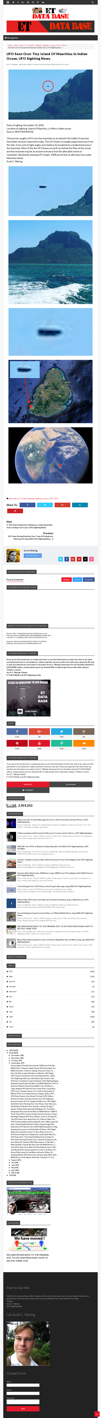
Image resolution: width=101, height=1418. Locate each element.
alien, (24, 64)
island (31, 45)
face (10, 982)
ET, (33, 64)
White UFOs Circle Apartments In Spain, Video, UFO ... (33, 1079)
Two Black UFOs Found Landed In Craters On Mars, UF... (33, 1135)
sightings (46, 45)
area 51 (12, 967)
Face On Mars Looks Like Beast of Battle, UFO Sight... (33, 1059)
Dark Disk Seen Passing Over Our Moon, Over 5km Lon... (34, 1089)
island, (37, 64)
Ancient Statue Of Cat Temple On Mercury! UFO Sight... (34, 1087)
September (16, 1048)
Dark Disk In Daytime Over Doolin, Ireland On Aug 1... (33, 1092)
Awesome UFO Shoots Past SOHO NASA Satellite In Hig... (34, 1112)
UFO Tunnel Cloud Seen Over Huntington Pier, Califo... (33, 1061)
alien (16, 45)
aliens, (29, 64)
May (13, 1153)
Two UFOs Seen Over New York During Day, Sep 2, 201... (34, 1133)
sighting (38, 45)
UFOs (64, 45)
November (15, 1043)
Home (10, 45)
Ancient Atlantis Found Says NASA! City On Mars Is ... (33, 1071)
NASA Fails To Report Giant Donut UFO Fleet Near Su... (33, 1053)
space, (58, 64)
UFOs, (67, 64)
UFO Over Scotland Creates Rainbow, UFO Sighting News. (35, 1066)
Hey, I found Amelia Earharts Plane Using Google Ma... (33, 1110)
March (14, 1158)
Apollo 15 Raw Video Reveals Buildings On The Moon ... (33, 1094)
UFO (58, 45)
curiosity (12, 972)
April (13, 1155)
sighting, (43, 64)
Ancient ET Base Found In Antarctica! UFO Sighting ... (33, 1084)
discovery (13, 977)
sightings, (52, 64)
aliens (21, 45)
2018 (11, 1161)
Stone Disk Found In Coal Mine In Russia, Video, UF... (32, 1138)
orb (10, 1007)
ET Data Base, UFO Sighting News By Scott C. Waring (25, 1416)
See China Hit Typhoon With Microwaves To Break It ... (33, 1127)
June (13, 1150)
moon (11, 992)
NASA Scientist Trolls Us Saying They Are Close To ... (33, 1056)
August (14, 1145)
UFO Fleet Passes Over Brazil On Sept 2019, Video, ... (33, 1082)
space (53, 45)
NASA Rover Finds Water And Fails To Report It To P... (33, 1143)
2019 (11, 1038)
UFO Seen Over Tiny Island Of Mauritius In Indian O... (33, 1122)
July (13, 1148)
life (10, 987)
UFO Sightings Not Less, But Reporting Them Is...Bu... (33, 1064)
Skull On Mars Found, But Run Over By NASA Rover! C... (33, 1130)
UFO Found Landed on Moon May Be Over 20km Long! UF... (35, 1107)
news (11, 1002)
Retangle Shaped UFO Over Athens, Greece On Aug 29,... (34, 1102)
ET (26, 45)
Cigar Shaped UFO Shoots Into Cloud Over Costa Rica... (33, 1074)
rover (11, 1012)
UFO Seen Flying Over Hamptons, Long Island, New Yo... (33, 1120)
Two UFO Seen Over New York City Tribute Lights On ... (33, 1104)
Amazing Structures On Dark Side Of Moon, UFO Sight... (34, 1115)
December (15, 1041)
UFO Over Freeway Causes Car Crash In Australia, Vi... (33, 1076)
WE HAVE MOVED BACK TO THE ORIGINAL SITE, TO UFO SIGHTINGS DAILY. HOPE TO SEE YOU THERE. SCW (28, 1243)
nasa (11, 997)
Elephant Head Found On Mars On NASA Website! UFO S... (35, 1069)
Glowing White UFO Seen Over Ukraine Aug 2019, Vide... (34, 1140)
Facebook (89, 571)
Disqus (77, 571)
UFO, (62, 64)
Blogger (66, 571)
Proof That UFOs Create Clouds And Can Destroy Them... (34, 1099)
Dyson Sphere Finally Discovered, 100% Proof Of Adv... (33, 1051)
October (15, 1046)
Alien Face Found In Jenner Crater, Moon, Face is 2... (32, 1117)
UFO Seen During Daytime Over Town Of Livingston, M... (34, 1125)
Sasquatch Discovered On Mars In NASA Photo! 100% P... (34, 1097)
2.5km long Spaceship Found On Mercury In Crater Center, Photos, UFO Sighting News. (55, 818)
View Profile (33, 547)
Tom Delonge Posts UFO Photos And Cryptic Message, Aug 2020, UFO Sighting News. (54, 872)
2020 (11, 1036)
